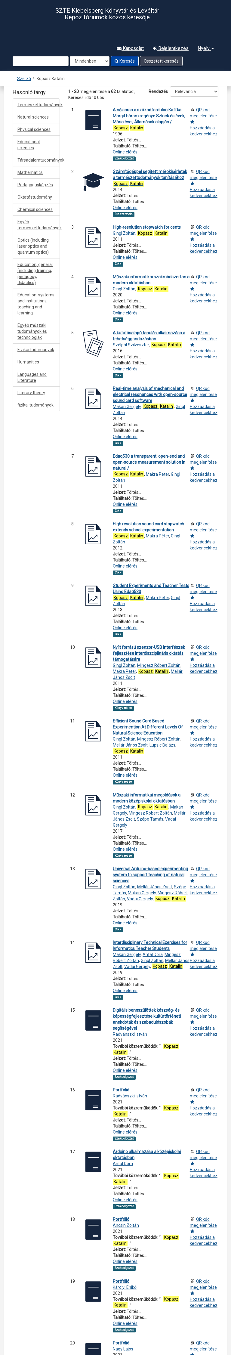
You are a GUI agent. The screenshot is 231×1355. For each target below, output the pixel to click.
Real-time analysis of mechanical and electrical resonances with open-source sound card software (150, 394)
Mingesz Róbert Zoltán (158, 665)
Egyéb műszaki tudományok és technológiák (32, 331)
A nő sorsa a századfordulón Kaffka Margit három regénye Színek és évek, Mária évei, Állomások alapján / (149, 115)
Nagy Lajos (123, 1349)
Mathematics (30, 172)
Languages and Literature (32, 377)
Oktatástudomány (34, 197)
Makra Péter (157, 474)
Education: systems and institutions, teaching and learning (35, 303)
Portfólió (121, 1089)
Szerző (24, 78)
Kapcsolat (130, 48)
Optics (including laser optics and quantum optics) (33, 246)
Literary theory (31, 392)
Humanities (28, 362)
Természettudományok (38, 104)
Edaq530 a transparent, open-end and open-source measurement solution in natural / (149, 462)
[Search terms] (41, 61)
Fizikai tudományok (35, 349)
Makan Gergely (127, 406)
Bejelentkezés (171, 48)
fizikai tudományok (35, 405)
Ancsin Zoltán (126, 1225)
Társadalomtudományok (38, 160)
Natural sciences (33, 117)
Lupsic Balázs (162, 745)
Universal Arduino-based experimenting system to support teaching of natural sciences (150, 874)
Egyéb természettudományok (38, 224)
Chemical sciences (35, 209)
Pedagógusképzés (35, 184)
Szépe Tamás (150, 819)
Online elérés (125, 152)
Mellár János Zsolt (130, 745)
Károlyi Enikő (125, 1287)
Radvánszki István (130, 1034)
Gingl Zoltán (124, 233)
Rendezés (158, 91)
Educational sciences (28, 144)
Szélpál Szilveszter (131, 344)
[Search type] (89, 61)
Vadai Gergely (140, 898)
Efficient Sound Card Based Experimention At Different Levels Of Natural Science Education (148, 727)
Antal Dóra (153, 954)
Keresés (125, 61)
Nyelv (206, 48)
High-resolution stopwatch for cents (147, 227)
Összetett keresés (161, 61)
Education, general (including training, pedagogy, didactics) (35, 273)
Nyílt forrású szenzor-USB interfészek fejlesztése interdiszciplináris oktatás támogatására (149, 653)
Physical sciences (34, 129)
